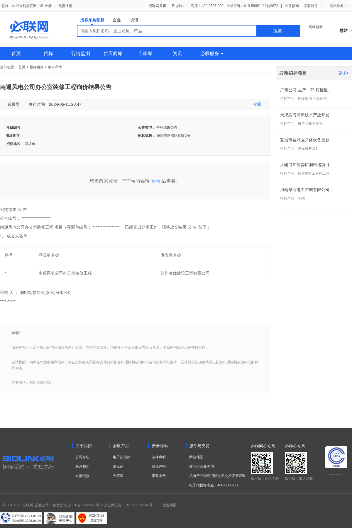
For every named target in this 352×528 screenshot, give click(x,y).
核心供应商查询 (201, 466)
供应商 (118, 466)
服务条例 (159, 476)
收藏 (257, 104)
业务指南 (292, 6)
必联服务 (211, 53)
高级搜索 (316, 27)
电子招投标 (122, 457)
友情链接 (82, 476)
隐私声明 (159, 466)
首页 (16, 53)
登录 (48, 6)
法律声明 (159, 457)
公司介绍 (82, 457)
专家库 (145, 53)
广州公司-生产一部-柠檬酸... (305, 90)
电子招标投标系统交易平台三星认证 (336, 474)
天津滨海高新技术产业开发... (306, 115)
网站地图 (196, 457)
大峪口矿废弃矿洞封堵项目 (304, 164)
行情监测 (80, 53)
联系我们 (82, 466)
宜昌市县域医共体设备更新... (306, 139)
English (178, 6)
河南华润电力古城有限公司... (306, 189)
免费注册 (65, 6)
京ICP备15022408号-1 (85, 505)
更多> (343, 73)
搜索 (277, 30)
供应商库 (113, 53)
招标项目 (37, 67)
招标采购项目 (92, 21)
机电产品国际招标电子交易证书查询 (217, 476)
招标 (48, 53)
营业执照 (170, 505)
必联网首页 (157, 6)
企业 (117, 20)
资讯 (134, 20)
